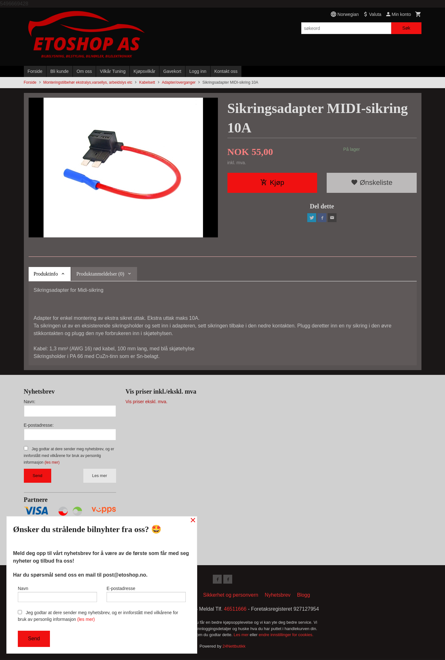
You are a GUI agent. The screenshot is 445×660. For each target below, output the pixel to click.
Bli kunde (59, 71)
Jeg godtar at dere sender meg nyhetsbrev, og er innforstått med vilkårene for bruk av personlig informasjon (69, 456)
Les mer (99, 475)
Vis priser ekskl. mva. (147, 401)
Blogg (303, 596)
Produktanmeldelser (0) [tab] (100, 274)
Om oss (84, 71)
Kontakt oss (226, 71)
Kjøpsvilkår (144, 71)
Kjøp (272, 182)
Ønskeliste (372, 182)
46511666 (235, 610)
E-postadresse (146, 592)
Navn (57, 592)
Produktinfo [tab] (46, 274)
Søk (406, 28)
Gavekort (172, 71)
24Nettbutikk (234, 647)
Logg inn (197, 71)
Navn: (30, 401)
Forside (35, 71)
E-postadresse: (39, 425)
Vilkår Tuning (113, 71)
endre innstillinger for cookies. (286, 636)
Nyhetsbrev (277, 596)
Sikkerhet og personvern (230, 596)
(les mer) (52, 462)
